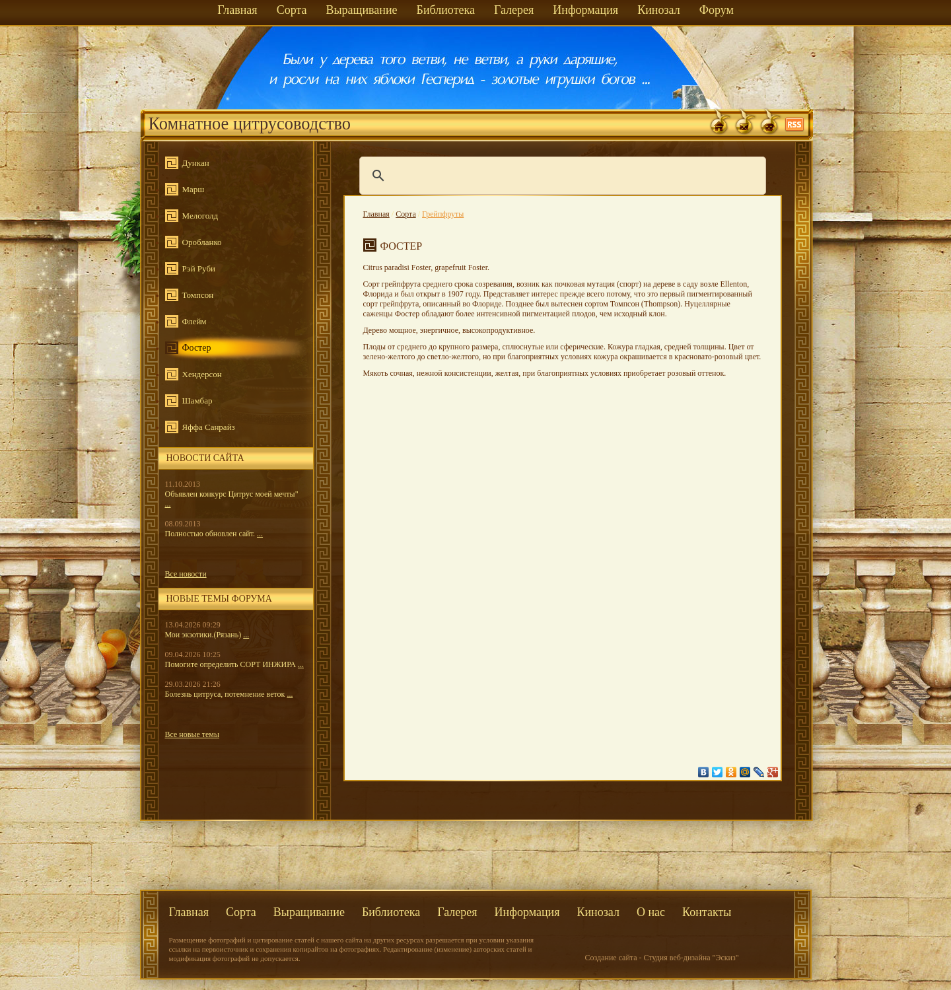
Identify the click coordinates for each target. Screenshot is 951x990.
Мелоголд (200, 216)
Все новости (186, 574)
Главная (237, 10)
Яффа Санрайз (208, 427)
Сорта (292, 10)
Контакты (706, 912)
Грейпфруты (443, 214)
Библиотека (446, 10)
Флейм (194, 321)
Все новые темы (192, 734)
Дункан (195, 163)
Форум (716, 10)
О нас (651, 912)
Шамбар (197, 401)
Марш (193, 189)
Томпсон (198, 295)
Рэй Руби (198, 268)
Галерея (514, 10)
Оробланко (202, 242)
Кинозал (658, 10)
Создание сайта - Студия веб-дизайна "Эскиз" (662, 957)
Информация (585, 10)
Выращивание (361, 10)
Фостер (196, 348)
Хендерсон (202, 374)
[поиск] (560, 176)
